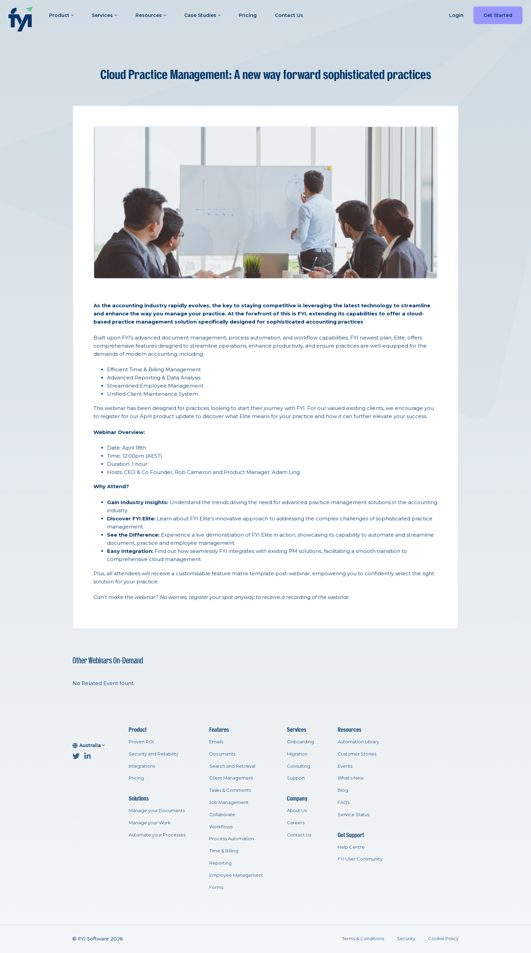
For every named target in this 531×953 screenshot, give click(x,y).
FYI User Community (360, 859)
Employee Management (236, 875)
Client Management (231, 778)
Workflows (221, 826)
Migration (297, 754)
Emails (216, 741)
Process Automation (231, 838)
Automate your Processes (157, 834)
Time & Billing (223, 850)
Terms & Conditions (363, 938)
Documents (222, 754)
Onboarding (300, 741)
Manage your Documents (157, 810)
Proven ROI (141, 741)
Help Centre (351, 847)
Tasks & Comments (230, 790)
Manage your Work (150, 822)
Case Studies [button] (202, 15)
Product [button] (61, 15)
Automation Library (358, 741)
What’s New (351, 778)
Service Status (353, 814)
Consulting (298, 766)
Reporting (220, 863)
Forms (216, 887)
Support (296, 778)
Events (345, 766)
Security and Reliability (153, 754)
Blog (343, 790)
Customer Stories (357, 754)
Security (406, 938)
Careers (295, 822)
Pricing (248, 15)
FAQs (343, 802)
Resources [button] (150, 15)
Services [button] (104, 15)
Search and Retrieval (232, 766)
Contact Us (289, 15)
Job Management (229, 802)
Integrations (142, 766)
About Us (297, 810)
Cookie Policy (443, 938)
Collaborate (222, 814)
